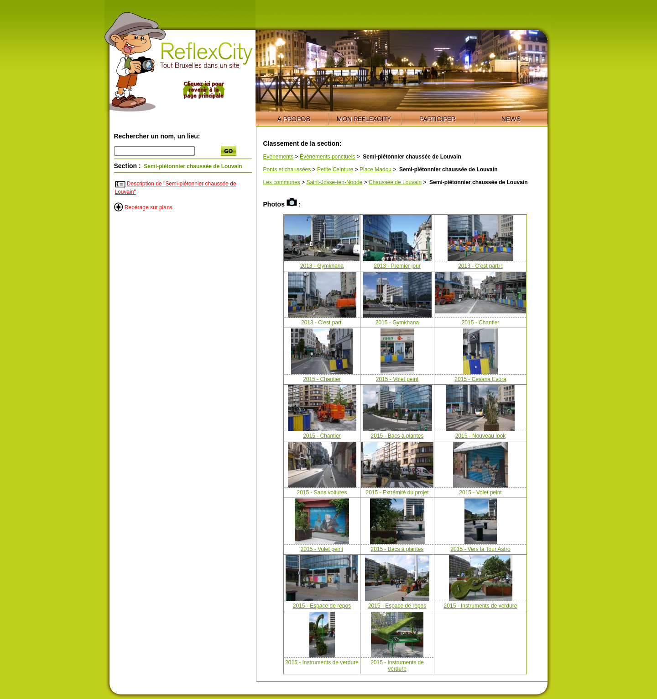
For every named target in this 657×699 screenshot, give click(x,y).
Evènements (278, 157)
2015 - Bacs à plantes (396, 436)
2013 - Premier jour (397, 266)
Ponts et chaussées (287, 169)
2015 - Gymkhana (397, 322)
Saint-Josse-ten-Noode (335, 182)
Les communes (281, 182)
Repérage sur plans (148, 207)
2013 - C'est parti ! (480, 266)
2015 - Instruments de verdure (480, 606)
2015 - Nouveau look (480, 436)
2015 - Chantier (481, 322)
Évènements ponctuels (327, 157)
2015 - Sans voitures (322, 492)
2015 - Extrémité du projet (396, 492)
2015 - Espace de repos (322, 606)
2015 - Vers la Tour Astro (480, 549)
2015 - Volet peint (397, 379)
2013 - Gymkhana (322, 266)
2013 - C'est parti (322, 322)
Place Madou (375, 169)
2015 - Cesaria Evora (480, 379)
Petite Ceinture (335, 169)
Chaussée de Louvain (395, 182)
